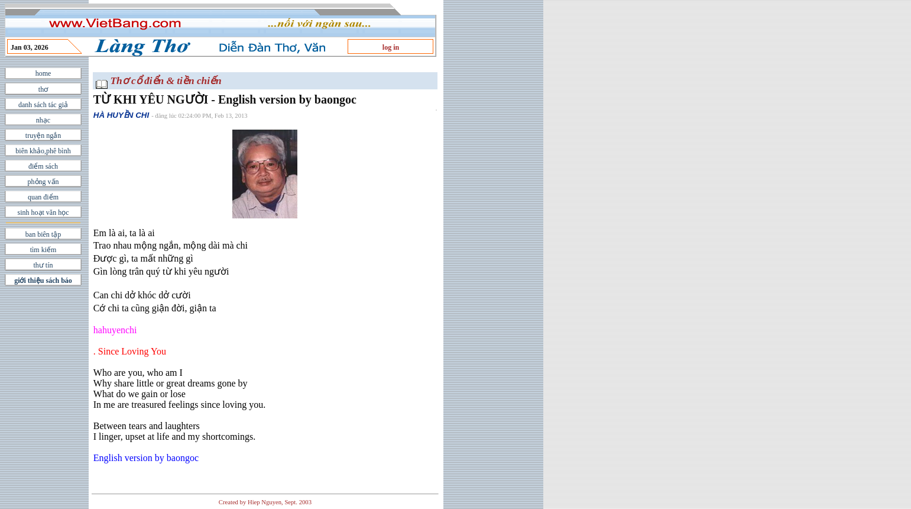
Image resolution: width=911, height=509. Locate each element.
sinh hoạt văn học (43, 212)
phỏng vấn (43, 182)
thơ (43, 89)
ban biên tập (43, 234)
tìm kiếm (43, 250)
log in (390, 47)
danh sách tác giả (43, 105)
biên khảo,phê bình (42, 151)
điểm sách (43, 166)
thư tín (43, 265)
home (43, 73)
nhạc (43, 120)
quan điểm (43, 197)
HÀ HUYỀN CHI (121, 115)
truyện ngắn (43, 135)
